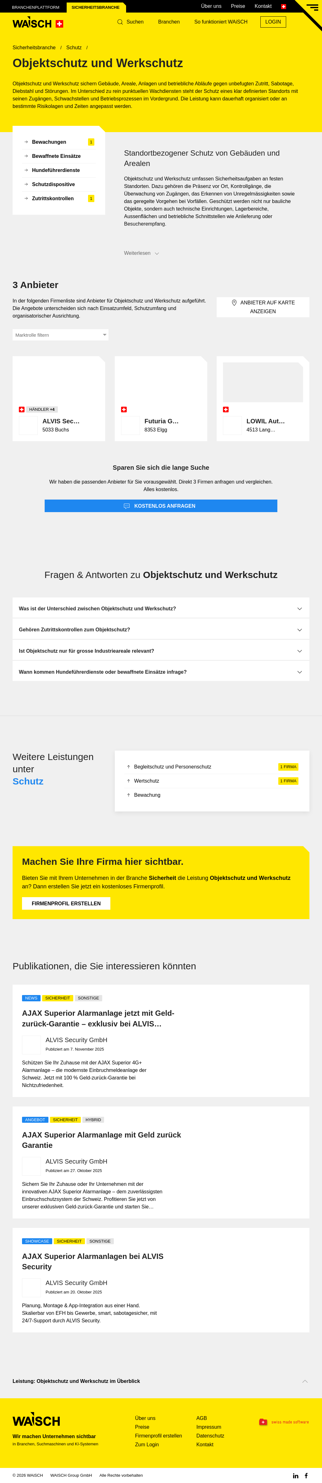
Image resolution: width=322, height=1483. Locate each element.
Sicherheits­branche (95, 7)
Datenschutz (210, 1435)
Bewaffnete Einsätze (52, 156)
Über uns (211, 6)
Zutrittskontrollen (59, 198)
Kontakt (263, 6)
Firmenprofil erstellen (66, 903)
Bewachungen (59, 142)
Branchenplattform (35, 7)
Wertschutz (212, 781)
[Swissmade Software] (283, 1422)
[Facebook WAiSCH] (306, 1475)
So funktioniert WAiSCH (220, 21)
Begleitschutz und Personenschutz (212, 767)
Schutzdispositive (49, 185)
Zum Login (147, 1444)
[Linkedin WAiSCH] (295, 1475)
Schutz (28, 781)
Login (273, 21)
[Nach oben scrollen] (305, 1381)
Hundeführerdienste (52, 171)
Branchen (169, 21)
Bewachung (143, 795)
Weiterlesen (142, 253)
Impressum (208, 1427)
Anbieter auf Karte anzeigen (263, 307)
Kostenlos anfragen (160, 506)
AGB (201, 1418)
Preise (238, 6)
